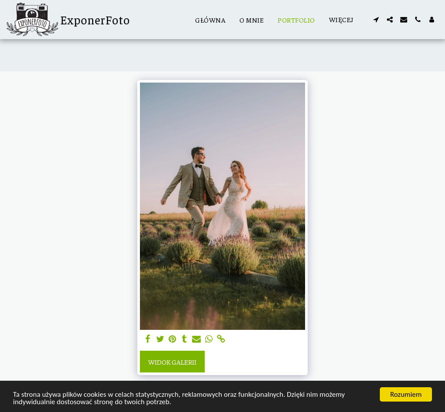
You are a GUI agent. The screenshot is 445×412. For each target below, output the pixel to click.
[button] (375, 19)
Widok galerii (172, 361)
